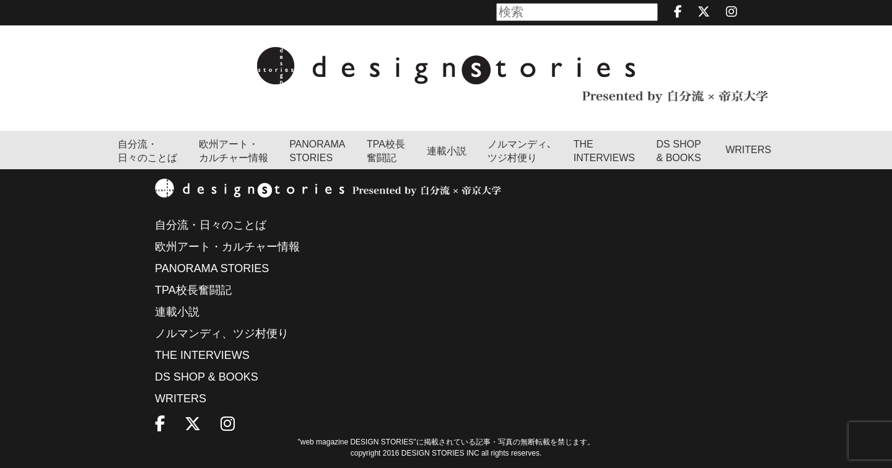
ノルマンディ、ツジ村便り (222, 333)
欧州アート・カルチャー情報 (233, 151)
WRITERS (748, 149)
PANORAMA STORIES (317, 151)
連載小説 (446, 151)
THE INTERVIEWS (202, 355)
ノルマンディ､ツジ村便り (520, 151)
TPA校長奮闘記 (386, 151)
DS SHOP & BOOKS (679, 151)
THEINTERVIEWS (604, 151)
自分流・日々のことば (147, 151)
